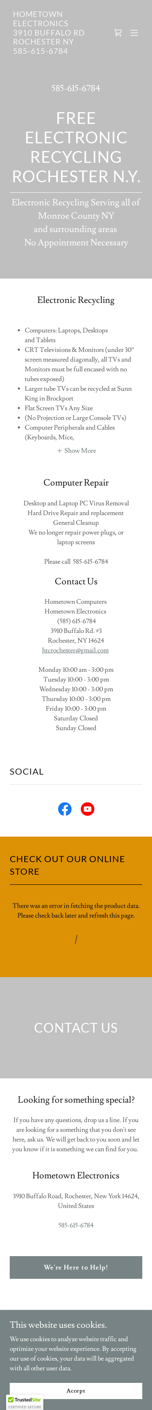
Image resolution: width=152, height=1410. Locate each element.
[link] (56, 52)
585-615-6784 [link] (76, 88)
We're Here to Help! (76, 1267)
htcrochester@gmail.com (75, 650)
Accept (76, 1390)
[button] (134, 33)
